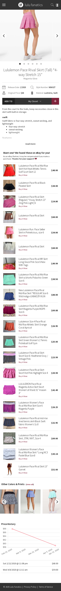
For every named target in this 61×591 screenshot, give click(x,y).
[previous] (4, 35)
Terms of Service (46, 587)
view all (29, 484)
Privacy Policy (30, 587)
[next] (57, 35)
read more (30, 143)
